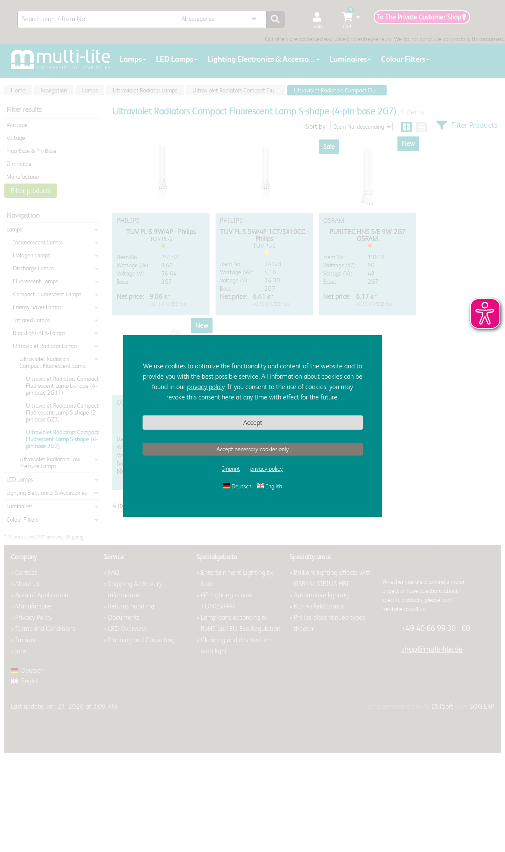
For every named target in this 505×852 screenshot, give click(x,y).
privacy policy (205, 387)
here (228, 397)
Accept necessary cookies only (252, 449)
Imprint (231, 468)
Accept (252, 422)
